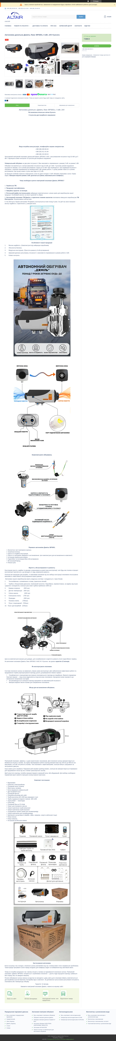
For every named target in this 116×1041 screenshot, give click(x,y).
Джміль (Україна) (11, 1023)
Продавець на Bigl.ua (58, 1037)
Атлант (8, 1025)
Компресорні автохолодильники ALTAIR (71, 1017)
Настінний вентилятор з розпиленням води (99, 1023)
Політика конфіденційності (67, 1039)
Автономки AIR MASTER (40, 1027)
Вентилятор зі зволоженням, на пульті (98, 1021)
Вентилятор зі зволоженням (95, 1019)
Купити (96, 46)
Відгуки (87, 25)
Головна (8, 25)
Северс (8, 1028)
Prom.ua (66, 1036)
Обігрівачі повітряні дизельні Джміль (43, 1017)
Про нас (53, 25)
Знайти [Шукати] (81, 16)
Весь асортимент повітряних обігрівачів (44, 1015)
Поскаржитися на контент (53, 1039)
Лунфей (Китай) (10, 1019)
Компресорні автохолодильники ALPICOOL (72, 1019)
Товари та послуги (21, 25)
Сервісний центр (65, 25)
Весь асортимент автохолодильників (70, 1015)
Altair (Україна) (10, 1021)
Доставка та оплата (40, 25)
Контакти (78, 25)
